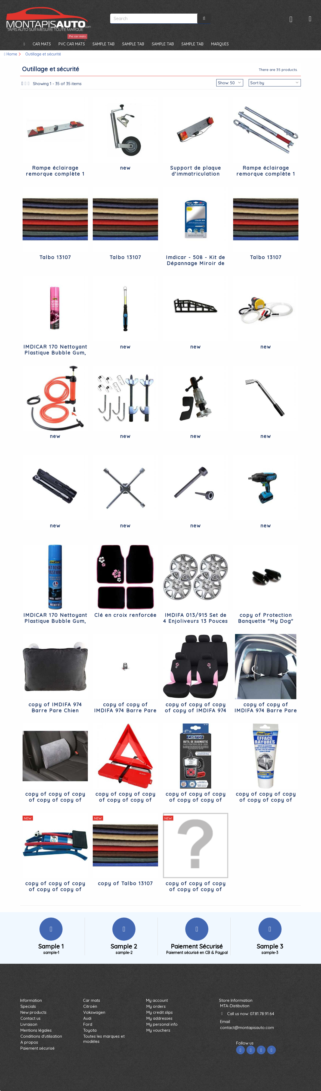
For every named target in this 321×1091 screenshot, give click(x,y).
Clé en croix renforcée (125, 615)
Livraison (28, 1024)
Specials (28, 1006)
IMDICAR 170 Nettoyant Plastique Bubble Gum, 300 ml (55, 353)
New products (33, 1012)
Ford (87, 1024)
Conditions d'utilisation (41, 1036)
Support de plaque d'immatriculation (195, 171)
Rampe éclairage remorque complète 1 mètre (55, 174)
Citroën (90, 1006)
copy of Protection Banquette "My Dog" (266, 618)
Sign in (290, 19)
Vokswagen (94, 1012)
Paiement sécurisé (37, 1048)
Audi (87, 1018)
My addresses (159, 1018)
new (125, 168)
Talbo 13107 (55, 257)
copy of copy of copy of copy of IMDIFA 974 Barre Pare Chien (196, 710)
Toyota (90, 1030)
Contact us (30, 1018)
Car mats (91, 1000)
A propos (29, 1042)
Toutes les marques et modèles (104, 1039)
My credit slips (159, 1012)
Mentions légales (36, 1030)
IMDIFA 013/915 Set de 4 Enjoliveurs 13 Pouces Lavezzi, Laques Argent (195, 621)
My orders (156, 1006)
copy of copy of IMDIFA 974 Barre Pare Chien (125, 710)
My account (157, 1000)
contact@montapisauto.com (247, 1027)
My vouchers (158, 1030)
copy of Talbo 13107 (125, 883)
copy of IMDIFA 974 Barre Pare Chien (55, 707)
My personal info (162, 1024)
